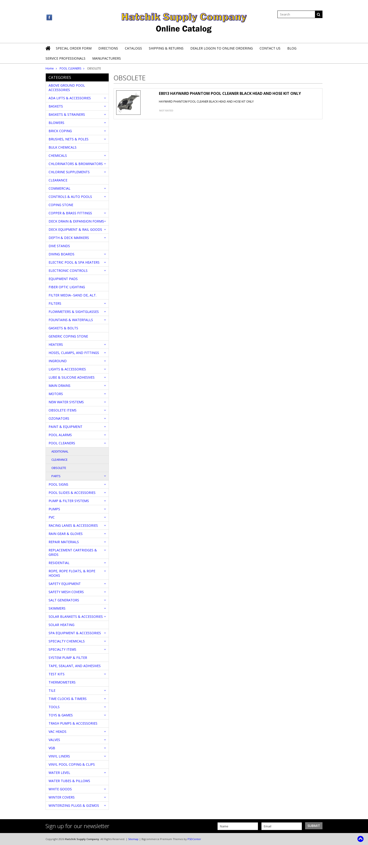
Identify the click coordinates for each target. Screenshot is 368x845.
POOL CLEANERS (70, 68)
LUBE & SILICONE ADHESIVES (72, 377)
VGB (52, 748)
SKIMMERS (57, 608)
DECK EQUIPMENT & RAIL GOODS (75, 229)
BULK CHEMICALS (63, 147)
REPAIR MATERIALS (64, 542)
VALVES (54, 739)
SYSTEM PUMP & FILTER (68, 657)
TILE (52, 690)
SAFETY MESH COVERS (66, 592)
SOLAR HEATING (61, 624)
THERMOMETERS (62, 682)
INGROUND (58, 361)
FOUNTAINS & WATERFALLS (71, 320)
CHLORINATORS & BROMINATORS (76, 163)
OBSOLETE (58, 468)
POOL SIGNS (58, 484)
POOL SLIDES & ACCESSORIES (72, 492)
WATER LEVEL (59, 772)
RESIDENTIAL (59, 563)
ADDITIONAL (59, 451)
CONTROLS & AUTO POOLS (70, 196)
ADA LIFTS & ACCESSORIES (70, 98)
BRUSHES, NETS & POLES (68, 139)
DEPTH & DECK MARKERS (69, 237)
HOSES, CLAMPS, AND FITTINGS (74, 352)
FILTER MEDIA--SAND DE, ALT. (72, 295)
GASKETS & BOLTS (63, 328)
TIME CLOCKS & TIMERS (68, 698)
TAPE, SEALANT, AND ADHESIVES (75, 666)
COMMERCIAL (59, 188)
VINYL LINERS (59, 756)
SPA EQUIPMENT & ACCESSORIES (75, 633)
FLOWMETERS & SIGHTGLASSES (74, 311)
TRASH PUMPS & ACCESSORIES (73, 723)
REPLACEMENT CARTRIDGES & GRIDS (73, 552)
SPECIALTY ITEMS (62, 649)
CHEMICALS (58, 155)
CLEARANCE (58, 180)
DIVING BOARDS (61, 254)
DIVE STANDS (59, 246)
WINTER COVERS (62, 797)
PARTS (56, 476)
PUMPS (54, 509)
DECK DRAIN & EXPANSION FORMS (76, 221)
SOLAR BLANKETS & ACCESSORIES (76, 616)
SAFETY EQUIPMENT (65, 583)
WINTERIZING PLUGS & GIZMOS (74, 805)
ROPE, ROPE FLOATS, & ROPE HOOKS (72, 573)
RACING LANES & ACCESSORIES (73, 525)
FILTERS (55, 303)
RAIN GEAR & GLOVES (66, 533)
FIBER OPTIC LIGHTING (67, 287)
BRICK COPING (60, 131)
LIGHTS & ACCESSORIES (67, 369)
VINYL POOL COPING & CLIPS (72, 764)
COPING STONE (61, 205)
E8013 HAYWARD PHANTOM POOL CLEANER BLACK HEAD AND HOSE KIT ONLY (230, 93)
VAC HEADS (57, 731)
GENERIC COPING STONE (68, 336)
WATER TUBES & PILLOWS (69, 781)
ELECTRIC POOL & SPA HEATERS (74, 262)
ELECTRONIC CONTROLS (68, 270)
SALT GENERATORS (64, 600)
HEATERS (56, 344)
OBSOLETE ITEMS (63, 410)
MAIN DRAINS (59, 385)
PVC (52, 517)
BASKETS (56, 106)
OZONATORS (59, 418)
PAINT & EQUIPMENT (65, 426)
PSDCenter (194, 839)
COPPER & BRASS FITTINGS (70, 213)
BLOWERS (56, 122)
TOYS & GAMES (61, 715)
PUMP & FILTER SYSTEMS (69, 501)
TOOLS (54, 707)
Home (50, 68)
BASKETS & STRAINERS (67, 114)
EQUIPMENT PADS (63, 279)
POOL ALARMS (60, 435)
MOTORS (56, 394)
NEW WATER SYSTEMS (66, 402)
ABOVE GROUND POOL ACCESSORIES (67, 87)
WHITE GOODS (60, 789)
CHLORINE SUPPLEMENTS (69, 172)
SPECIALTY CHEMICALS (67, 641)
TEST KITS (57, 674)
